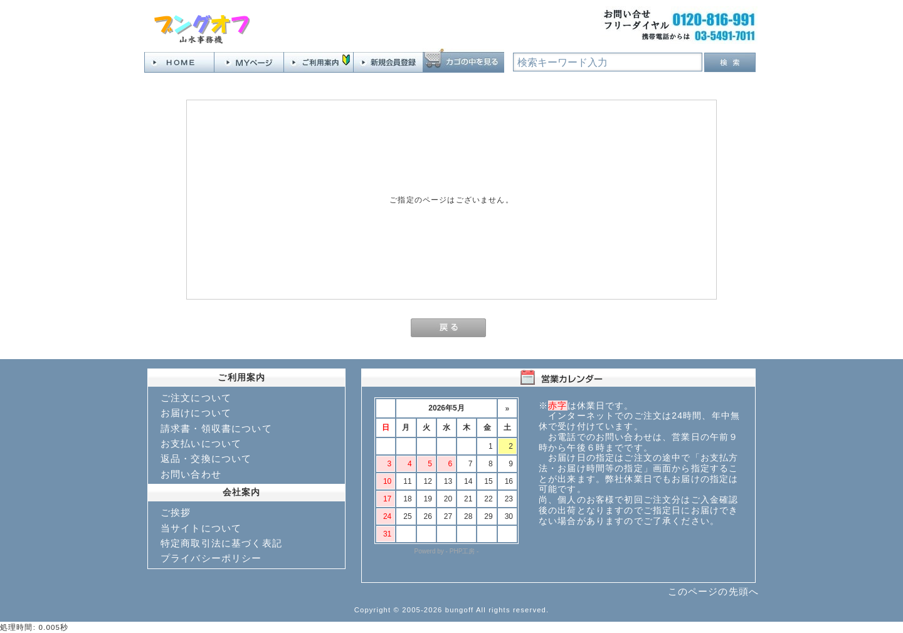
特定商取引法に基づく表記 (221, 543)
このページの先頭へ (713, 591)
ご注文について (196, 397)
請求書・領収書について (216, 428)
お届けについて (196, 412)
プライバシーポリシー (211, 558)
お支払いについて (201, 443)
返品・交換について (206, 458)
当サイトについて (201, 528)
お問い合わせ (191, 474)
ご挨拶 (176, 512)
